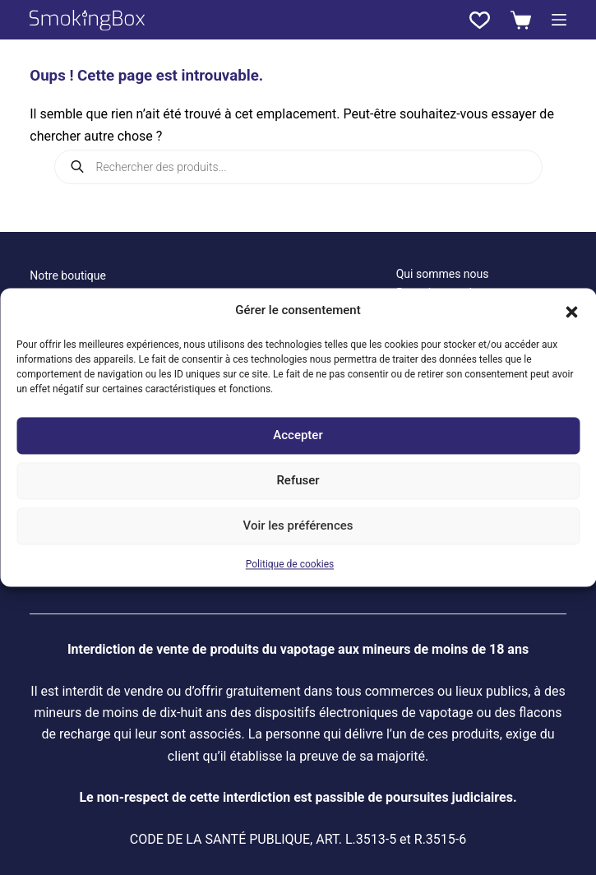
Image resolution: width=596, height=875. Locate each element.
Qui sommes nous (442, 273)
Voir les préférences (298, 526)
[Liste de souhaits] (479, 20)
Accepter (297, 435)
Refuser (297, 481)
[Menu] (559, 19)
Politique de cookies (290, 564)
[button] (571, 311)
